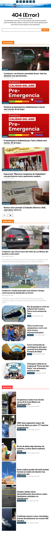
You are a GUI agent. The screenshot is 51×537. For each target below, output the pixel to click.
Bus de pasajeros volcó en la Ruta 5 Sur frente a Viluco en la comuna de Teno (38, 310)
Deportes (30, 335)
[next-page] (10, 215)
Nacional (6, 203)
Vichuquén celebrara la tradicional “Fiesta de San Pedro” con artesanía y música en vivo (38, 367)
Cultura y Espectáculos (11, 170)
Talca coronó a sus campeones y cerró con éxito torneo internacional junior (37, 329)
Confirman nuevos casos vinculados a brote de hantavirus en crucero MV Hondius (32, 518)
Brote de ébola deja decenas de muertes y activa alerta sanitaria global (31, 448)
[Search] (45, 29)
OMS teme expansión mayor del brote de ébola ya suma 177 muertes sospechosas (32, 425)
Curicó (5, 69)
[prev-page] (4, 215)
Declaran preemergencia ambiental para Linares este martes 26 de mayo (24, 108)
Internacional (21, 406)
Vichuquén (31, 373)
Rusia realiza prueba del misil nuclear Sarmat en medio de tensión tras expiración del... (33, 471)
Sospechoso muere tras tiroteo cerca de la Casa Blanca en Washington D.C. (30, 402)
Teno (29, 316)
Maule (5, 136)
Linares (5, 103)
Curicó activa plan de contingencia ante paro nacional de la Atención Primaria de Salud (37, 348)
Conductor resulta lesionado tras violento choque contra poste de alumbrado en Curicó (23, 291)
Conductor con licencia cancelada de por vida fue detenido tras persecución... (25, 74)
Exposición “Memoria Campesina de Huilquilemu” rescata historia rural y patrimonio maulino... (25, 175)
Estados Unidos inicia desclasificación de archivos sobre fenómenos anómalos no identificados (32, 495)
